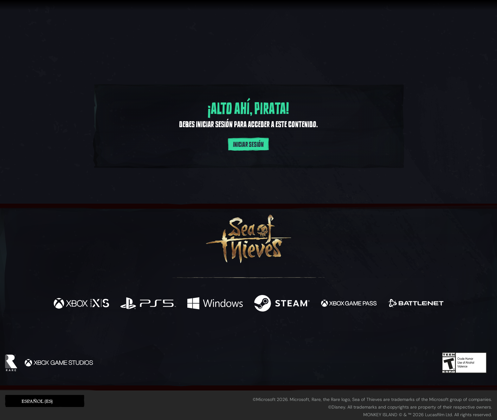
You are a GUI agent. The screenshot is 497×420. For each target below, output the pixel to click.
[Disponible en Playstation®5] (148, 304)
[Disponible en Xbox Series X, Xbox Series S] (81, 304)
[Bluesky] (310, 335)
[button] (44, 401)
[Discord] (274, 335)
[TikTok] (292, 334)
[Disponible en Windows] (215, 304)
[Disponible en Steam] (282, 304)
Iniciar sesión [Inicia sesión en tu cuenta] (248, 144)
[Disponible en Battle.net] (415, 304)
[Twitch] (220, 334)
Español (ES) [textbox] (37, 401)
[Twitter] (201, 333)
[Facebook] (185, 333)
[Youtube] (247, 334)
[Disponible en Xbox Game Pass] (348, 304)
